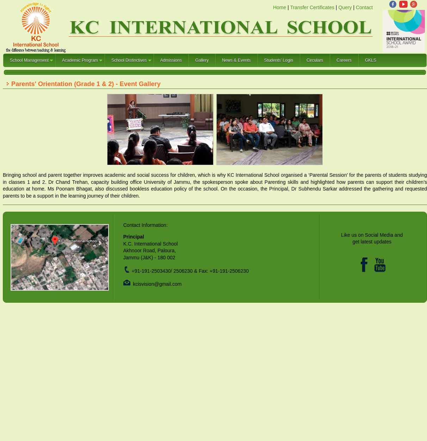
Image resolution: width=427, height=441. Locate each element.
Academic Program (82, 62)
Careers (344, 60)
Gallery (202, 60)
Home (279, 7)
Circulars (315, 60)
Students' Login (278, 60)
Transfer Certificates (312, 7)
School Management (32, 62)
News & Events (236, 60)
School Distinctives (131, 62)
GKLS (370, 60)
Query (345, 7)
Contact (364, 7)
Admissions (171, 60)
